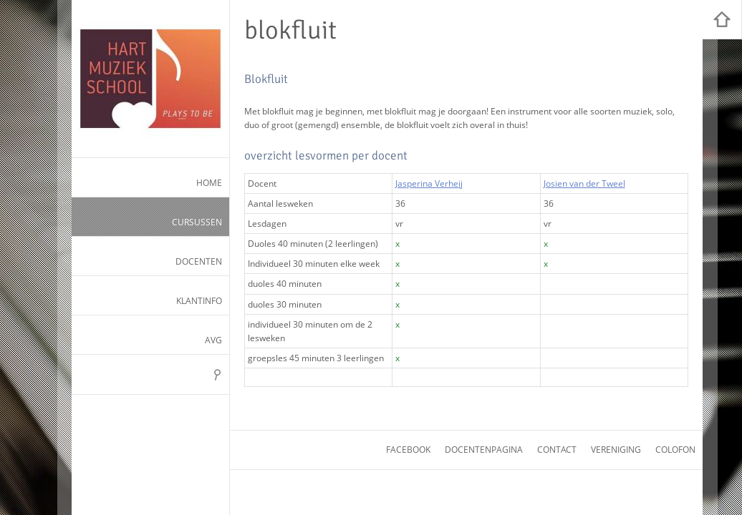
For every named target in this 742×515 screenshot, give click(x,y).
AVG (213, 340)
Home (209, 183)
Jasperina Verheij (429, 183)
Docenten (198, 261)
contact (557, 449)
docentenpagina (484, 449)
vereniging (616, 449)
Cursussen (197, 222)
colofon (675, 449)
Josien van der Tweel (584, 183)
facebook (408, 449)
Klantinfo (199, 301)
